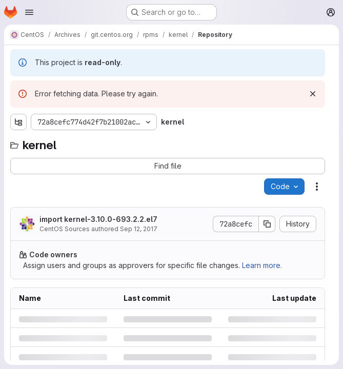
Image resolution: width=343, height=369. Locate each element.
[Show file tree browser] (18, 122)
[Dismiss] (313, 94)
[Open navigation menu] (29, 12)
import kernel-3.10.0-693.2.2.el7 (98, 219)
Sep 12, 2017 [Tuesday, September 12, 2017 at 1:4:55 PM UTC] (138, 229)
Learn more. (262, 265)
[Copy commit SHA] (267, 224)
